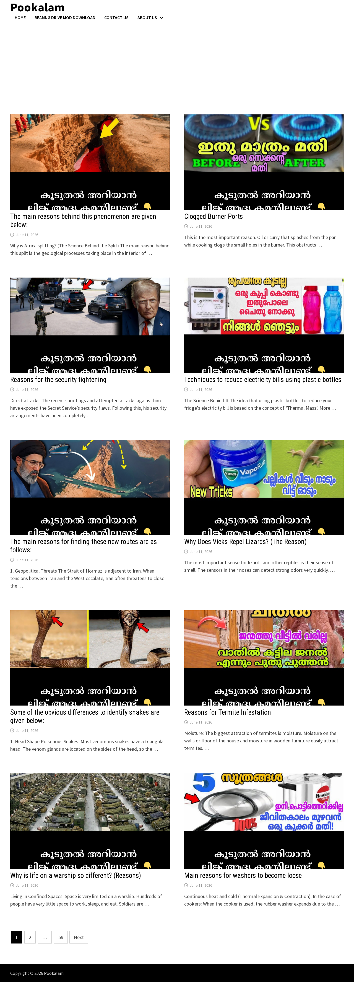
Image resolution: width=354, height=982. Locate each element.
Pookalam (54, 973)
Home (20, 17)
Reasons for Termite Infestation (227, 712)
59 (60, 937)
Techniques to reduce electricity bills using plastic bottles (262, 380)
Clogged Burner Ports (213, 216)
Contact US (116, 17)
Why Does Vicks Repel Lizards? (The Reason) (245, 542)
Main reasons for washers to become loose (243, 875)
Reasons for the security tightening (58, 380)
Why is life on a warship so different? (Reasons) (75, 875)
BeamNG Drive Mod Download (65, 17)
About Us (147, 17)
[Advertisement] (177, 62)
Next (79, 937)
